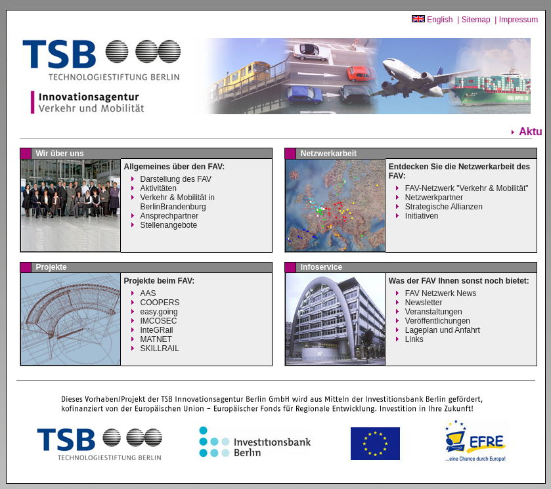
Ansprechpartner (170, 216)
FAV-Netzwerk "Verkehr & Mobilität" (467, 188)
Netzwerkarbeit (329, 153)
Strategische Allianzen (444, 206)
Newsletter (424, 302)
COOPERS (160, 302)
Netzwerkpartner (434, 197)
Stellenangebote (169, 225)
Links (414, 339)
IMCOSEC (159, 321)
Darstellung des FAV (176, 179)
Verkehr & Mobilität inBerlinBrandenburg (178, 202)
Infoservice (321, 267)
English (439, 19)
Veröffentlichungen (437, 321)
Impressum (518, 19)
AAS (148, 293)
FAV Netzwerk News (440, 293)
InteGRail (157, 330)
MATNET (156, 339)
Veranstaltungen (433, 311)
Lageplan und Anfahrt (442, 330)
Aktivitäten (159, 188)
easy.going (159, 311)
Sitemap (476, 19)
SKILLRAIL (160, 348)
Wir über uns (59, 153)
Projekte (50, 267)
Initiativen (422, 216)
